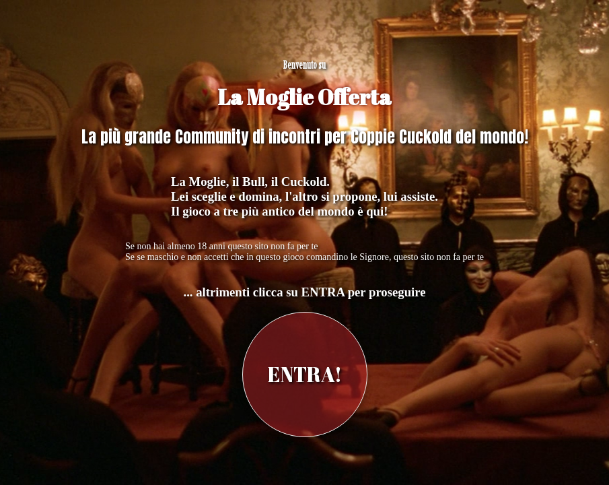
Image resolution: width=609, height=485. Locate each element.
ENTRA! (305, 374)
